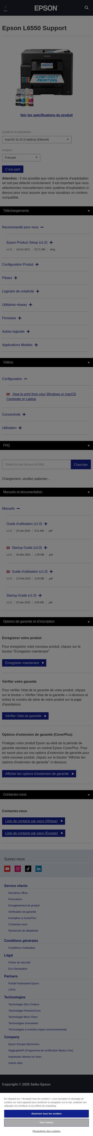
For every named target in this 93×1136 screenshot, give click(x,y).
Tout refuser (47, 1122)
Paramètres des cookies (46, 1131)
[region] (46, 1114)
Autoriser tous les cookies (46, 1113)
